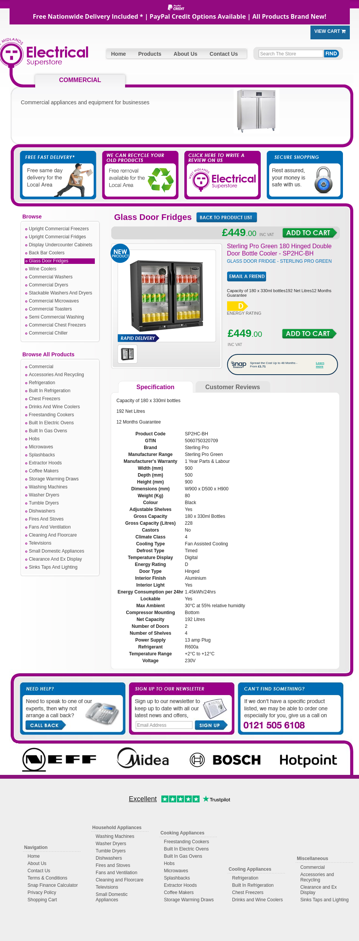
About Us (185, 54)
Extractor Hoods (45, 463)
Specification (155, 387)
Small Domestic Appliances (56, 551)
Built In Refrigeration (50, 390)
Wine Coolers (43, 269)
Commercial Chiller (48, 333)
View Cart (330, 31)
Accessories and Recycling (317, 877)
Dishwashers (42, 511)
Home (118, 54)
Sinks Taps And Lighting (53, 567)
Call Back (45, 724)
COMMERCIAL (80, 80)
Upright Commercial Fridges (57, 236)
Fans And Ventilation (50, 527)
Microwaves (41, 446)
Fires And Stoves (46, 519)
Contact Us (224, 54)
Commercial (41, 366)
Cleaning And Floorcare (53, 535)
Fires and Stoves (113, 865)
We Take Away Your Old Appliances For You (139, 167)
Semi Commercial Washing (56, 317)
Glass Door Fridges (48, 261)
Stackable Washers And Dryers (61, 293)
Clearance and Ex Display (318, 889)
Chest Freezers (44, 398)
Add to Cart (310, 233)
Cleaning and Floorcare (119, 880)
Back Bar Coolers (47, 252)
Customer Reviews (232, 387)
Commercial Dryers (48, 285)
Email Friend (246, 276)
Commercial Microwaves (54, 301)
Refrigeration (42, 382)
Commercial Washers (51, 277)
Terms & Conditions (47, 878)
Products (149, 54)
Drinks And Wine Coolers (54, 406)
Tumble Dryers (44, 503)
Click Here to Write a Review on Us (220, 167)
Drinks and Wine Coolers (257, 899)
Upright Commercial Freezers (59, 228)
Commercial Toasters (50, 309)
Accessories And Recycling (56, 374)
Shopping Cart (42, 899)
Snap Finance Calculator (53, 885)
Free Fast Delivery (59, 167)
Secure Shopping (300, 167)
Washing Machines (48, 487)
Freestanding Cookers (51, 414)
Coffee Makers (44, 471)
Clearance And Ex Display (55, 559)
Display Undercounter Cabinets (61, 244)
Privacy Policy (42, 892)
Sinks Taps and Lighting (324, 899)
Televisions (40, 543)
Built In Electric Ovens (51, 422)
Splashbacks (42, 455)
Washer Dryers (44, 495)
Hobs (34, 438)
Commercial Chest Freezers (57, 325)
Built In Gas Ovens (48, 430)
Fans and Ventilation (116, 872)
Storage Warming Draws (54, 479)
